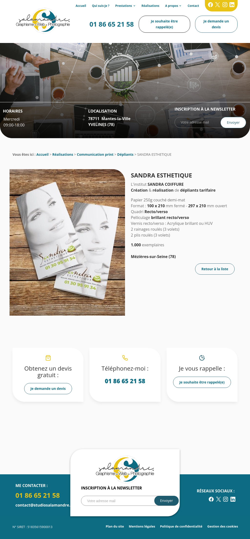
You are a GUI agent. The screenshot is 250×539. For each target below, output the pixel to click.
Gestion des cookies (222, 526)
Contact (193, 6)
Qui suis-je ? (100, 6)
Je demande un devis (216, 24)
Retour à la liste (214, 269)
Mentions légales (142, 526)
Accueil (81, 6)
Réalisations (150, 6)
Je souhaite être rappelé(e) (164, 24)
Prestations (123, 6)
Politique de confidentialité (181, 526)
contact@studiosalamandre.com (46, 505)
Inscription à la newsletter (205, 109)
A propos (171, 6)
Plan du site (115, 526)
